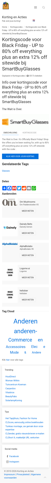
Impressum (9, 474)
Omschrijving (10, 133)
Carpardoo (10, 388)
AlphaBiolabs (26, 246)
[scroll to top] (45, 477)
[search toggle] (44, 7)
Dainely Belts (26, 224)
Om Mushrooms (27, 202)
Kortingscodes (19, 76)
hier (8, 360)
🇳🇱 (34, 20)
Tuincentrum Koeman (15, 384)
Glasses (6, 171)
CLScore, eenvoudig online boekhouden (24, 422)
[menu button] (36, 7)
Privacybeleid (23, 474)
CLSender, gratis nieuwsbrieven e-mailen (24, 433)
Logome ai (25, 268)
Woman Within (12, 380)
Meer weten (28, 211)
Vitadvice (9, 392)
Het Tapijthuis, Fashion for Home (21, 418)
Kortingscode (29, 133)
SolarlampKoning (13, 400)
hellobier (24, 290)
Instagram (14, 461)
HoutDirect (10, 376)
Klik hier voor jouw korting (20, 156)
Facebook (14, 456)
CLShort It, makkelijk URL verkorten (22, 437)
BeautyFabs (11, 396)
